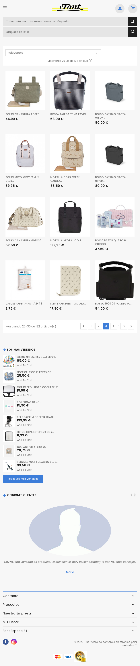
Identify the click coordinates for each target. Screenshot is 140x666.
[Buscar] (66, 32)
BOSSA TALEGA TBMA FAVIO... (69, 114)
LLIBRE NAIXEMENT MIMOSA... (68, 303)
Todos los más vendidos (22, 479)
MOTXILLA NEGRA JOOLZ (65, 240)
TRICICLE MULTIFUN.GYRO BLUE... (37, 462)
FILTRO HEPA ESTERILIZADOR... (35, 432)
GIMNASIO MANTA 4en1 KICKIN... (37, 357)
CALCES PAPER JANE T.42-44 (23, 303)
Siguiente (131, 326)
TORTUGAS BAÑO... (29, 402)
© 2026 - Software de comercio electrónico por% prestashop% (105, 643)
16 (124, 326)
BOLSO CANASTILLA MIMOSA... (24, 240)
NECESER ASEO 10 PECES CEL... (35, 372)
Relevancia (53, 53)
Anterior (83, 326)
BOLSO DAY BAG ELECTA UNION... (110, 116)
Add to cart (24, 365)
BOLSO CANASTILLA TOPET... (23, 114)
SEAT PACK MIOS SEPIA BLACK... (36, 417)
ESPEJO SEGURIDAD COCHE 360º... (38, 387)
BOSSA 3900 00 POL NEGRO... (113, 303)
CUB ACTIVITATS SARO (31, 447)
